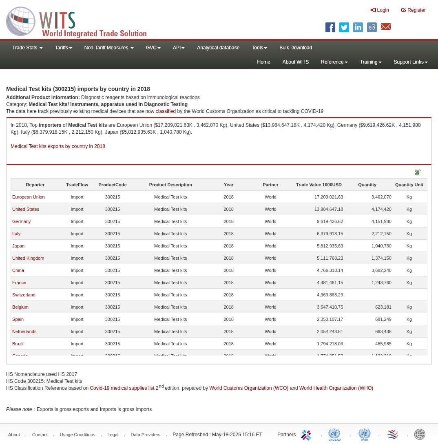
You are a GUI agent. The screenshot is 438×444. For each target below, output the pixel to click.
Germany (21, 221)
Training (371, 62)
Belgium (20, 307)
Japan (18, 245)
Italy (16, 233)
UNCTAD (336, 434)
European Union (28, 196)
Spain (18, 319)
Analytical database (218, 48)
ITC (307, 434)
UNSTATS (364, 434)
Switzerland (23, 294)
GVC (153, 48)
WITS (81, 20)
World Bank (422, 434)
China (18, 270)
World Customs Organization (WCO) (249, 388)
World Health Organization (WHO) (336, 388)
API (179, 48)
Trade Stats (27, 48)
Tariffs (63, 48)
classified (166, 111)
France (19, 282)
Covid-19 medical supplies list (122, 388)
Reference (334, 62)
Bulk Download (295, 48)
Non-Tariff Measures (109, 48)
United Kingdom (28, 258)
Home (263, 62)
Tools (259, 48)
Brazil (18, 343)
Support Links (411, 62)
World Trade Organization (393, 434)
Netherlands (24, 331)
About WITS (296, 62)
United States (25, 209)
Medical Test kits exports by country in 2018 (58, 146)
